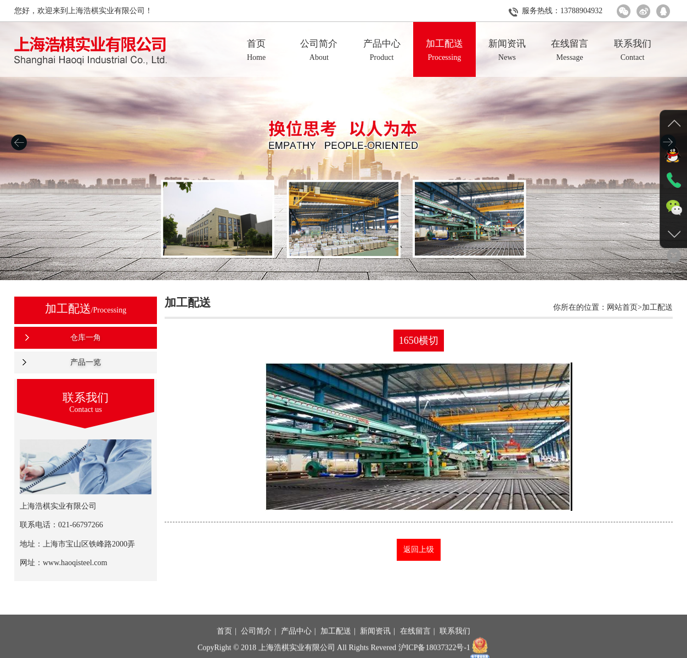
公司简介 (256, 646)
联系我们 (455, 646)
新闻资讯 (375, 646)
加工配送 (335, 646)
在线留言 (415, 646)
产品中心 (296, 646)
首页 (224, 646)
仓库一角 (83, 337)
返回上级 (419, 549)
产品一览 (83, 362)
